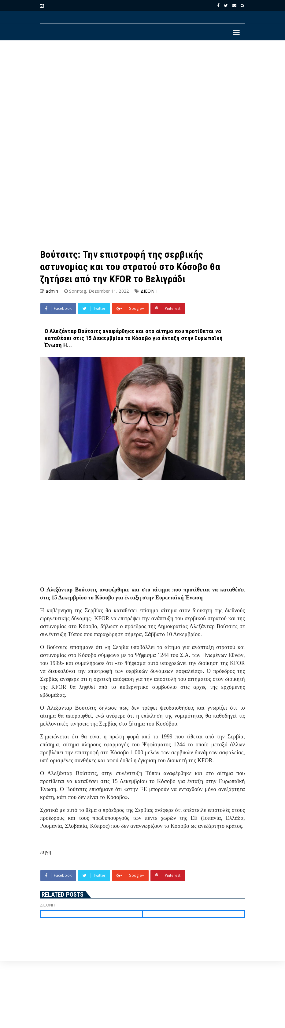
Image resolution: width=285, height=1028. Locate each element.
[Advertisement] (142, 95)
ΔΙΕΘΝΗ (149, 291)
